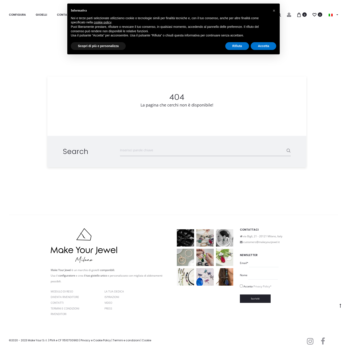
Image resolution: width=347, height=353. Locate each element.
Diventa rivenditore (65, 297)
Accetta (257, 286)
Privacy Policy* (262, 286)
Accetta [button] (263, 46)
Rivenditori (58, 314)
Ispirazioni (111, 297)
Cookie (146, 340)
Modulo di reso (62, 291)
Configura (17, 15)
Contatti (57, 303)
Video (108, 303)
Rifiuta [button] (237, 46)
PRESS (108, 308)
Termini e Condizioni (65, 308)
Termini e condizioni (126, 340)
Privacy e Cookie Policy (96, 340)
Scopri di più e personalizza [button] (98, 46)
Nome (243, 275)
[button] (274, 10)
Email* (244, 263)
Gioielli (41, 15)
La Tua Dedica (114, 291)
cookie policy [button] (102, 22)
